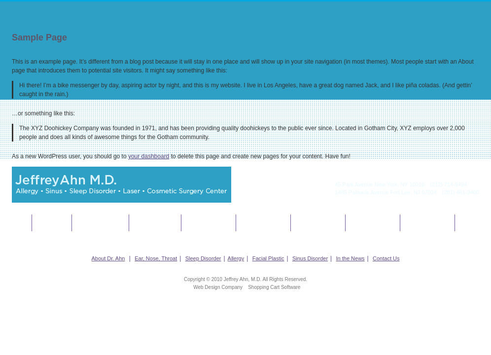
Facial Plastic (268, 258)
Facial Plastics (263, 223)
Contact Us (427, 223)
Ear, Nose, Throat (100, 223)
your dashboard (148, 156)
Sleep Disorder (155, 223)
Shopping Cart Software (274, 287)
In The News (372, 223)
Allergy (208, 223)
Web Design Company (218, 287)
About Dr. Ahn (52, 223)
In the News (350, 258)
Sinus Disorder (318, 223)
